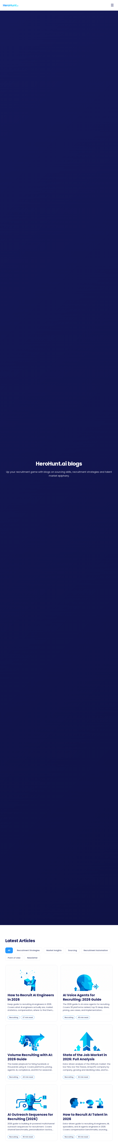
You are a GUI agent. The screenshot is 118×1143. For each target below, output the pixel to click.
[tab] (9, 950)
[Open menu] (112, 5)
